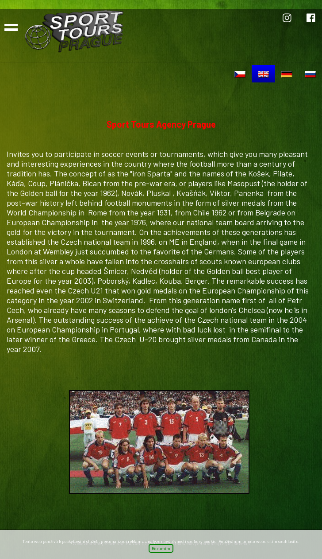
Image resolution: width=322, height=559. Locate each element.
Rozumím (161, 548)
